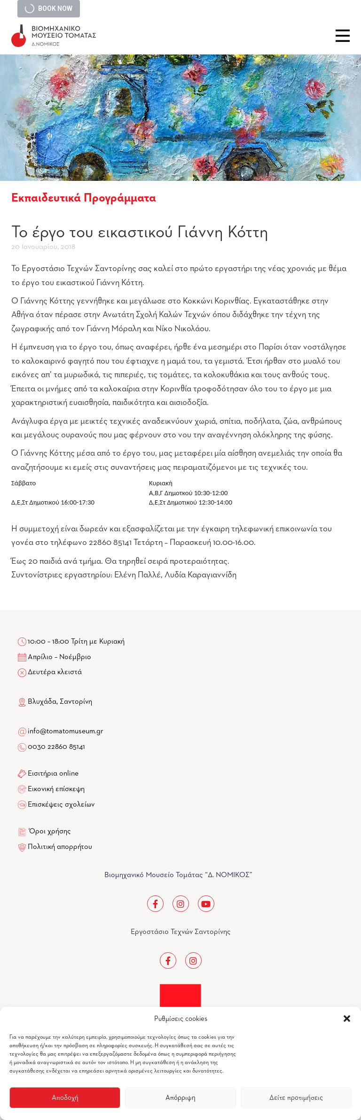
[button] (347, 1018)
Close (343, 36)
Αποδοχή (65, 1097)
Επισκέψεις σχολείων (61, 805)
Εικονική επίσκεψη (56, 789)
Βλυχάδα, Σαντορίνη (55, 702)
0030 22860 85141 (55, 747)
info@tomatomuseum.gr (65, 731)
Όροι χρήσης (50, 831)
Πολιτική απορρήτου (60, 847)
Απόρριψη (180, 1097)
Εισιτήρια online (53, 774)
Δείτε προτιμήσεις (296, 1097)
